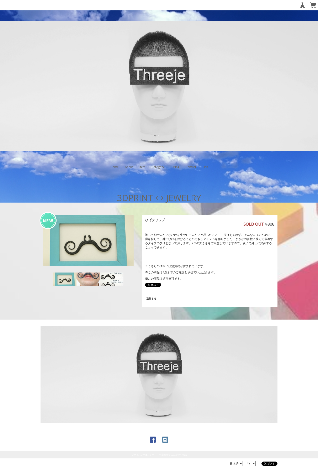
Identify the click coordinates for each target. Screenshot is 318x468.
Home (114, 167)
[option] (88, 240)
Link (205, 167)
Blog (176, 167)
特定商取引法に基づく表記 (173, 454)
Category (159, 167)
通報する (151, 298)
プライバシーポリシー (143, 454)
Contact (191, 167)
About (129, 167)
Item (142, 167)
